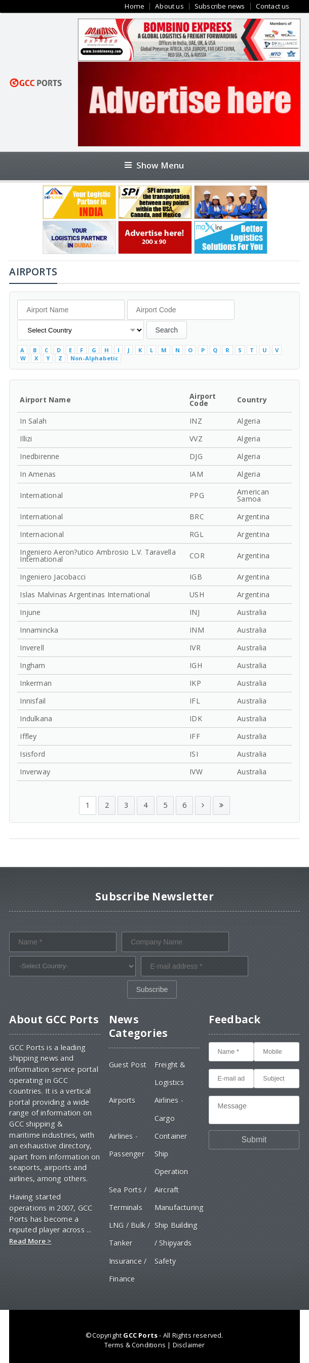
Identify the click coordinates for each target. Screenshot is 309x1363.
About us (169, 6)
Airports (122, 1100)
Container (170, 1136)
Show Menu (154, 165)
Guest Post (127, 1064)
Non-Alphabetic (94, 358)
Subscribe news (220, 6)
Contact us (273, 6)
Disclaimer (189, 1344)
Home (134, 6)
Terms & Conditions (135, 1344)
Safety (165, 1261)
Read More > (30, 1241)
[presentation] (86, 1000)
